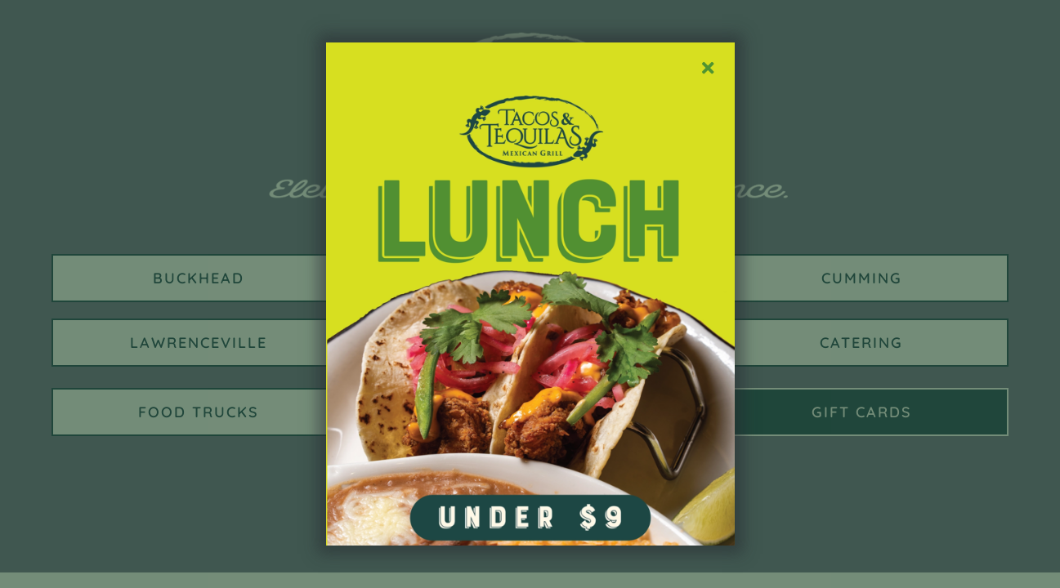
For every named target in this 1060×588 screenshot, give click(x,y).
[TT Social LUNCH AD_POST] (530, 48)
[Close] (707, 68)
